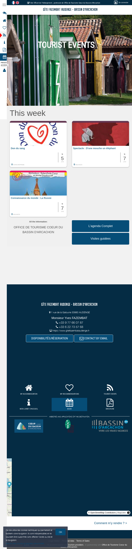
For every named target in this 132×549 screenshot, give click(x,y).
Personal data (69, 541)
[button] (40, 146)
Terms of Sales (83, 541)
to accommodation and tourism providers (66, 545)
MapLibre (121, 513)
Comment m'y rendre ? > (110, 523)
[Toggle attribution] (128, 513)
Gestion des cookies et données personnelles (25, 543)
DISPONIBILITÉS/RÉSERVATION (50, 338)
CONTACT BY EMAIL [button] (95, 338)
